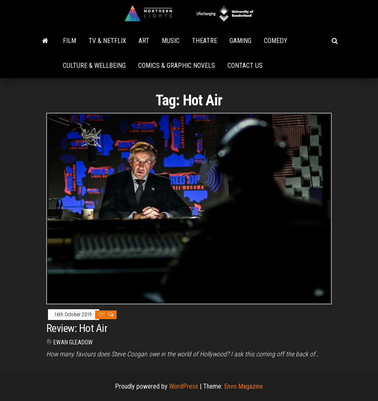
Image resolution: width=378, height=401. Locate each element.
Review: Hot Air (76, 328)
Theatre (204, 41)
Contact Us (245, 65)
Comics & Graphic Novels (176, 65)
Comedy (275, 41)
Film (69, 41)
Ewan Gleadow (73, 342)
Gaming (240, 41)
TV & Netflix (107, 41)
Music (170, 41)
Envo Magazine (243, 386)
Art (144, 41)
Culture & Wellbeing (94, 65)
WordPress (183, 386)
